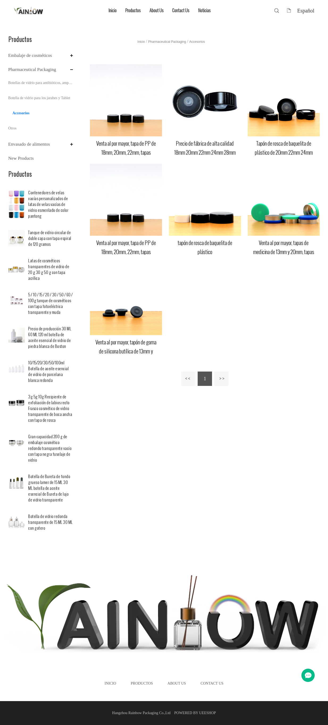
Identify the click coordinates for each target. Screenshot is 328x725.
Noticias (204, 10)
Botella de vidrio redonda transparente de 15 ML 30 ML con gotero (50, 522)
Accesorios (21, 113)
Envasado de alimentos (29, 144)
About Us (156, 10)
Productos (132, 10)
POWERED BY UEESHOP (195, 713)
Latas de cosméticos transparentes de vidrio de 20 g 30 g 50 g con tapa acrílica (48, 269)
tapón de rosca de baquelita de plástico (205, 247)
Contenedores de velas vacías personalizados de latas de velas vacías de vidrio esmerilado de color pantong (48, 204)
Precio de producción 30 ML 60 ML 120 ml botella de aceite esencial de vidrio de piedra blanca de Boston (49, 337)
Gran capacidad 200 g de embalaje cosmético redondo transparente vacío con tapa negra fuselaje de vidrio (50, 448)
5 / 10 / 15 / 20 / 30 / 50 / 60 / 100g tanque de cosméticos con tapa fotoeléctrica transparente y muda (50, 303)
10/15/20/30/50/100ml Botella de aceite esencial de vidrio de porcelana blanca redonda (48, 371)
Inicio (113, 10)
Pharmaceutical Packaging (32, 69)
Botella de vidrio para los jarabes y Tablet (39, 98)
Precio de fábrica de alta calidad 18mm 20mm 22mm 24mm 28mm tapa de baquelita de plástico (205, 152)
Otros (12, 128)
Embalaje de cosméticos (30, 55)
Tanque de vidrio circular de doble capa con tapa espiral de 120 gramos (49, 238)
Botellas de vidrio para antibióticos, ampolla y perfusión (40, 83)
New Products (21, 158)
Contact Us (180, 10)
